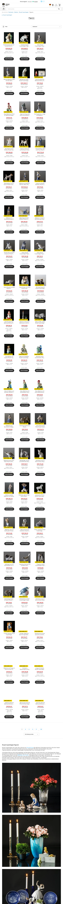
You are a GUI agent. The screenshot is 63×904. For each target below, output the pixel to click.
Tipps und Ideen (9, 856)
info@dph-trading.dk (37, 878)
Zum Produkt (8, 58)
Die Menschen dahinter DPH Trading (39, 850)
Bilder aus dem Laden (37, 858)
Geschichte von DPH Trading (39, 854)
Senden (21, 879)
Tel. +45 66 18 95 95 (36, 874)
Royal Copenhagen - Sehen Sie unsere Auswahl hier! (16, 748)
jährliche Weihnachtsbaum (26, 744)
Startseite (10, 12)
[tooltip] (8, 45)
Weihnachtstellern (28, 745)
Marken (16, 12)
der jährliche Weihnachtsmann (10, 744)
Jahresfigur (41, 744)
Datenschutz (8, 854)
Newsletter (8, 862)
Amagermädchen (8, 740)
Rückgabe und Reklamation (13, 849)
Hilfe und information (12, 846)
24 (41, 556)
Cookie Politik (9, 858)
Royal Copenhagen (24, 12)
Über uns (34, 846)
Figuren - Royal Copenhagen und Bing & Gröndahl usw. (17, 751)
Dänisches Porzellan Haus (7, 5)
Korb (59, 5)
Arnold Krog (30, 574)
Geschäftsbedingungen (11, 851)
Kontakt (34, 862)
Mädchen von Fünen (23, 582)
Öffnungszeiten (35, 856)
